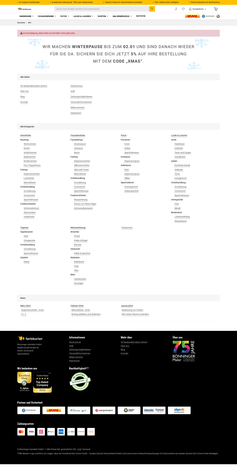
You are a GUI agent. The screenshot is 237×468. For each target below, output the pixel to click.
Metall (177, 212)
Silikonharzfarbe (81, 169)
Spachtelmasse (31, 203)
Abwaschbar (30, 216)
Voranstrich (29, 199)
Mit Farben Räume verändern (135, 318)
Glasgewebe (29, 244)
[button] (196, 10)
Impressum (74, 364)
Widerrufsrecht (76, 361)
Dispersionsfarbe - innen (32, 314)
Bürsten (77, 248)
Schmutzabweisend (83, 212)
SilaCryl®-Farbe (81, 173)
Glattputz (78, 152)
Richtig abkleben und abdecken (86, 318)
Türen (177, 177)
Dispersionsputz (132, 165)
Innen (127, 148)
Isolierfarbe (29, 220)
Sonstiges (78, 287)
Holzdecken (180, 160)
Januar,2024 (127, 309)
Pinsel (77, 240)
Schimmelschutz (31, 212)
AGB (71, 350)
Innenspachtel (131, 190)
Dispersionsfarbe (32, 177)
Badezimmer (30, 160)
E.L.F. (23, 318)
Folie (76, 270)
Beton (77, 156)
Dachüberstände (182, 169)
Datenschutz (75, 346)
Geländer (179, 152)
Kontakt (124, 357)
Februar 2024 (77, 309)
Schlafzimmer (30, 156)
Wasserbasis (181, 225)
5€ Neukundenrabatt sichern (134, 346)
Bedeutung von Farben (132, 314)
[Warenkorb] (215, 10)
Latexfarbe (29, 182)
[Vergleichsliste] (173, 11)
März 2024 (25, 309)
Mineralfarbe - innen (80, 314)
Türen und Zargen (183, 156)
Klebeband (79, 265)
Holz (177, 207)
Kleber (27, 265)
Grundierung (30, 195)
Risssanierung (80, 203)
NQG (126, 173)
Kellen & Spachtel (82, 257)
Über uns (125, 350)
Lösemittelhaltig (182, 220)
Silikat (127, 182)
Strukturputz (80, 148)
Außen (127, 152)
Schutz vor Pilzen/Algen (85, 207)
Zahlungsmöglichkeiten (80, 353)
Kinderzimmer (30, 165)
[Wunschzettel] (180, 10)
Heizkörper (180, 148)
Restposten (127, 231)
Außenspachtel (131, 195)
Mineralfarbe (30, 186)
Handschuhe (80, 283)
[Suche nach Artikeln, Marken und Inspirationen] (107, 11)
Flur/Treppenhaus (32, 169)
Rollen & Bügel (80, 244)
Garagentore (181, 182)
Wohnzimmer (30, 148)
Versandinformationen (79, 357)
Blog (123, 353)
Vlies (26, 240)
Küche (27, 152)
